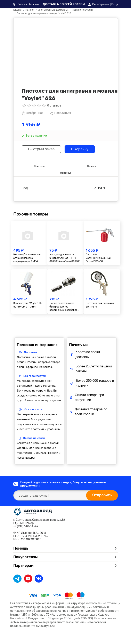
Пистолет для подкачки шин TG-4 (100, 305)
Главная (17, 10)
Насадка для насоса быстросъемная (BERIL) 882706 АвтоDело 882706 (64, 258)
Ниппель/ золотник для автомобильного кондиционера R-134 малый (27, 258)
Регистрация (100, 4)
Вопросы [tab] (65, 172)
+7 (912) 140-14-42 (25, 526)
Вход (114, 4)
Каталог (30, 10)
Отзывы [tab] (91, 166)
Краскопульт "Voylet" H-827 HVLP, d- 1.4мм (27, 305)
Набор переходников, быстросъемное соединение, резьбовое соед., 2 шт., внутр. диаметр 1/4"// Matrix (63, 307)
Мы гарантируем (34, 376)
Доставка (30, 352)
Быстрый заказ (41, 149)
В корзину (79, 149)
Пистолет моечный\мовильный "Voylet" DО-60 (98, 258)
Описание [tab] (39, 166)
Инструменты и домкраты (52, 10)
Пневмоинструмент (82, 10)
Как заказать (33, 409)
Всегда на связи (34, 438)
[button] (26, 4)
